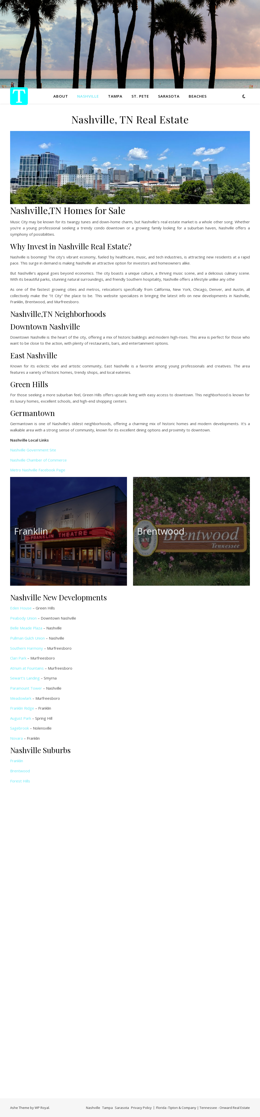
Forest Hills (20, 780)
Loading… (91, 937)
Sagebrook (19, 728)
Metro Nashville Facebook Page (37, 469)
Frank (14, 760)
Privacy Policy (141, 1107)
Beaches (198, 96)
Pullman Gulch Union (27, 638)
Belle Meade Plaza (26, 627)
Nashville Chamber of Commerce (38, 460)
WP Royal (42, 1107)
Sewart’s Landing (25, 678)
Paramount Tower (26, 688)
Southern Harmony (26, 648)
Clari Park (18, 658)
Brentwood (20, 770)
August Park (20, 718)
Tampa (115, 96)
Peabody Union (23, 618)
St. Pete (140, 96)
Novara (16, 738)
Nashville (88, 96)
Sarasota (169, 96)
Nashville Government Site (33, 449)
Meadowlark (20, 698)
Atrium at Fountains (27, 668)
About (60, 96)
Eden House (21, 607)
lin (21, 760)
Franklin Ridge (22, 708)
